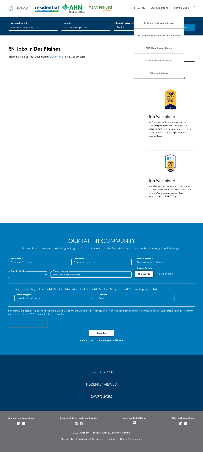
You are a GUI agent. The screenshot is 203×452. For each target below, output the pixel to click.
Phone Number (60, 271)
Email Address (145, 258)
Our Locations (159, 7)
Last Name (80, 258)
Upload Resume (145, 268)
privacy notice (93, 310)
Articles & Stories (159, 73)
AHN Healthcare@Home (159, 48)
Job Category (24, 294)
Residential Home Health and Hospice (159, 35)
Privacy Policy (67, 438)
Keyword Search (19, 23)
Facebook (23, 423)
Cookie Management (131, 438)
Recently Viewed (101, 384)
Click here (57, 56)
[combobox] (86, 27)
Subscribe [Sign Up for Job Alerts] (101, 333)
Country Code (18, 271)
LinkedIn (18, 423)
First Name (17, 258)
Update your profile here (111, 340)
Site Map (111, 438)
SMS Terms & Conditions (91, 438)
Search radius (123, 23)
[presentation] (27, 322)
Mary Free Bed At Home (158, 60)
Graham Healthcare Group (159, 23)
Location (67, 23)
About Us (139, 8)
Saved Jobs (101, 396)
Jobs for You (101, 372)
